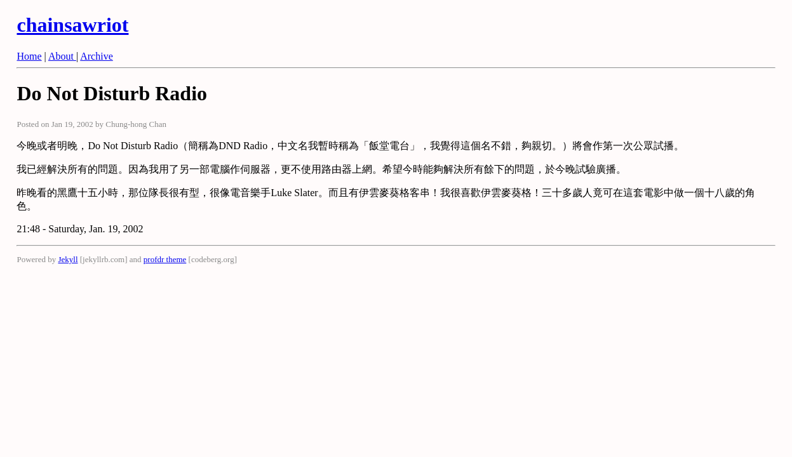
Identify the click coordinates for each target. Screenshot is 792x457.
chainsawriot (72, 24)
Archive (96, 56)
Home (29, 56)
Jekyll (67, 259)
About (62, 56)
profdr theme (165, 259)
